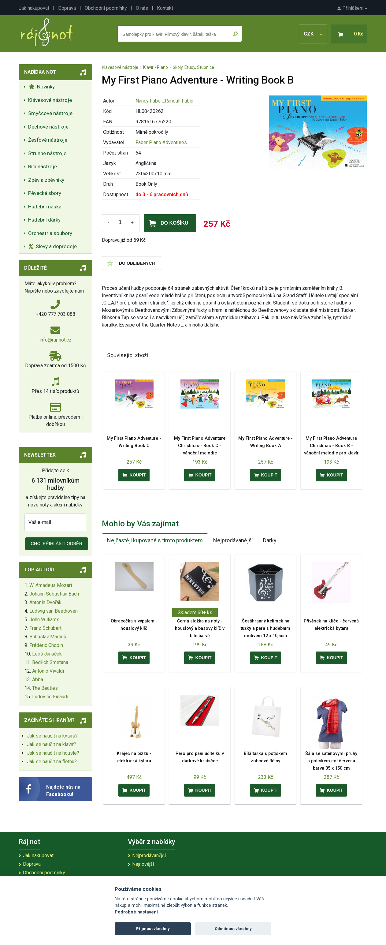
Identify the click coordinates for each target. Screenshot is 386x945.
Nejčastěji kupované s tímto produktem (155, 540)
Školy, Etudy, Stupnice (193, 67)
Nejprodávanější (233, 540)
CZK (313, 34)
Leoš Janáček (47, 654)
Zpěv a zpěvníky (46, 180)
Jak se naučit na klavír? (51, 744)
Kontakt (165, 8)
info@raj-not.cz (55, 340)
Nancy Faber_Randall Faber (164, 101)
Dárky (270, 540)
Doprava (67, 8)
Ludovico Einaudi (50, 697)
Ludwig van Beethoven (53, 611)
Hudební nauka (44, 207)
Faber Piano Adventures (161, 142)
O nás (142, 8)
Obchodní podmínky (106, 8)
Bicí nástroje (42, 166)
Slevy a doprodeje (53, 246)
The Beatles (45, 688)
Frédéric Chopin (46, 645)
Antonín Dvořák (45, 602)
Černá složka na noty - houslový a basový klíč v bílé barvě (200, 628)
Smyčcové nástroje (50, 113)
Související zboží (127, 355)
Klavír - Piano (155, 67)
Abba (37, 679)
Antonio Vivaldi (48, 671)
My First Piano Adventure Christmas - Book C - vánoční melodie (199, 446)
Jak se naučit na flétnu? (52, 761)
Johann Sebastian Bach (54, 594)
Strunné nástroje (47, 153)
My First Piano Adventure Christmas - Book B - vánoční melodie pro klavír (331, 446)
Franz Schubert (45, 628)
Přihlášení (352, 8)
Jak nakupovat (34, 8)
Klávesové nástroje (50, 100)
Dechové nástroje (48, 127)
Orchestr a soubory (50, 233)
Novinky (42, 87)
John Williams (44, 619)
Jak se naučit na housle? (53, 753)
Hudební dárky (44, 220)
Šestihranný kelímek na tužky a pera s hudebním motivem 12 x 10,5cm (265, 628)
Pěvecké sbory (44, 193)
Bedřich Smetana (50, 662)
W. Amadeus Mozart (50, 585)
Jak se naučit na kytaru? (52, 736)
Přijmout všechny (153, 928)
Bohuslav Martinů (47, 637)
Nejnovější (143, 864)
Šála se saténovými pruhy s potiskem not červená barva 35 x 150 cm (331, 761)
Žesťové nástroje (47, 140)
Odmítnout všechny (233, 928)
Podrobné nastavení (136, 912)
